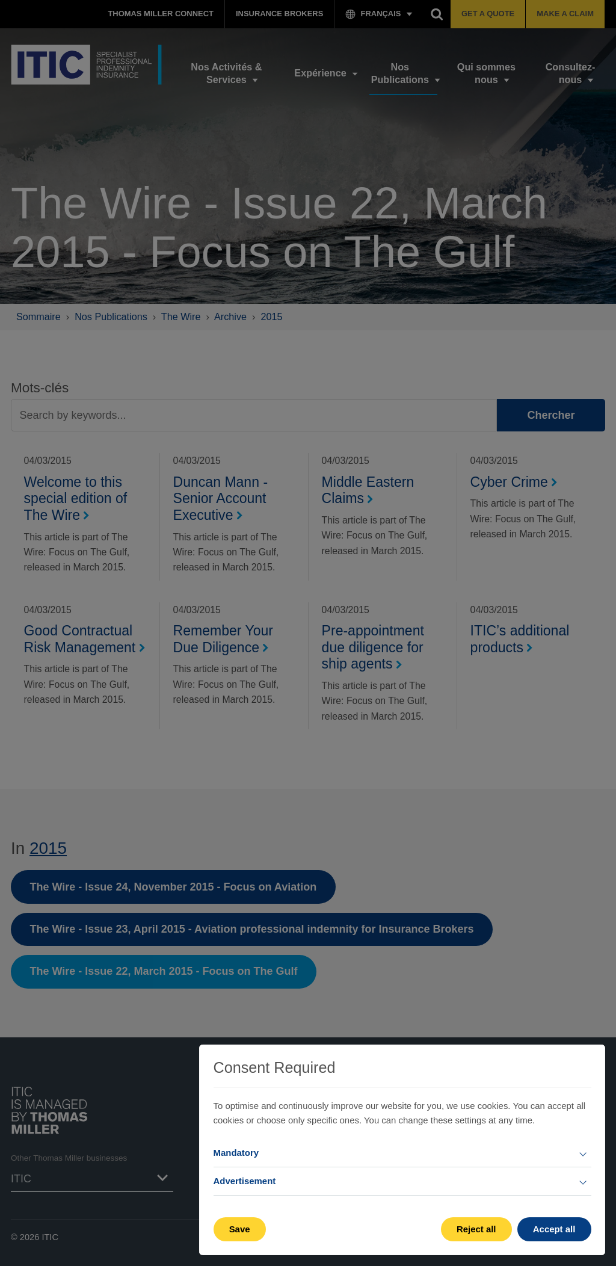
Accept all (554, 1229)
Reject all (476, 1229)
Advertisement (245, 1181)
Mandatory (236, 1152)
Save (239, 1229)
